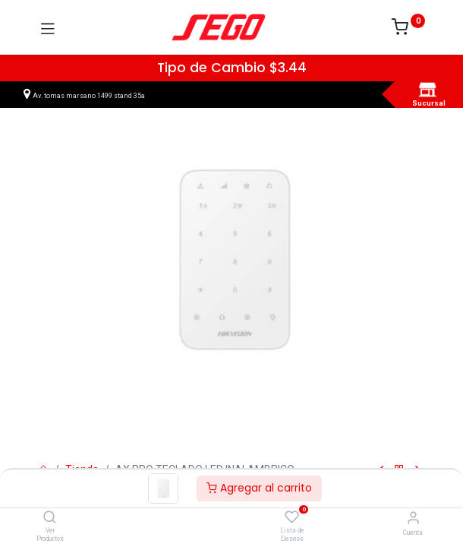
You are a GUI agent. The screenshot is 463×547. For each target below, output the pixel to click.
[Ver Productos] (50, 518)
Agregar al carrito (259, 487)
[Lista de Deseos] (292, 517)
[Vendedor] (413, 517)
